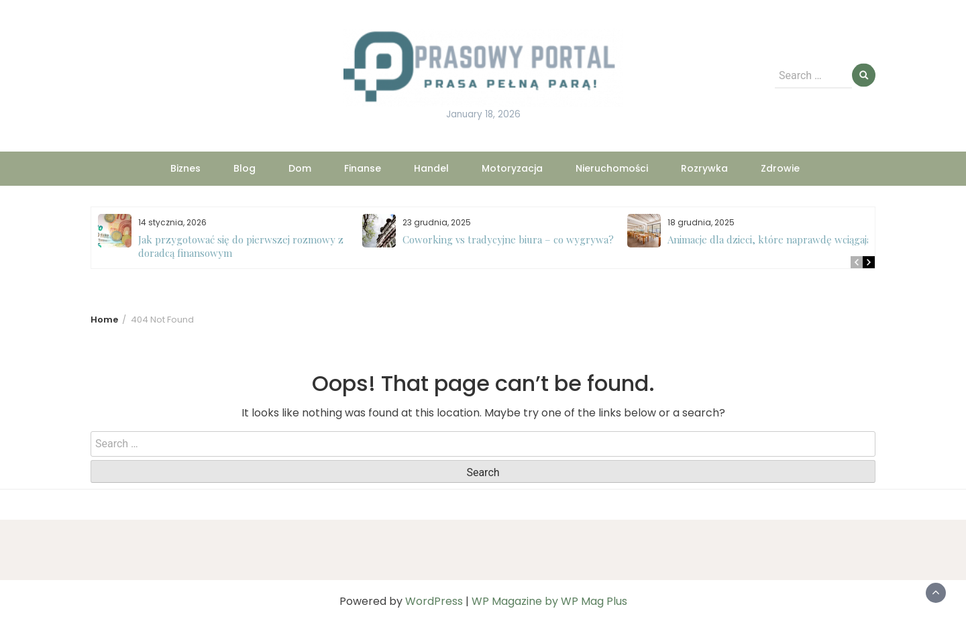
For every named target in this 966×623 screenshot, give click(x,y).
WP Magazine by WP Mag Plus (549, 601)
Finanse (362, 168)
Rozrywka (704, 168)
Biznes (185, 168)
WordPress (434, 601)
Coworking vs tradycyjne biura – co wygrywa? (508, 239)
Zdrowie (780, 168)
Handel (431, 168)
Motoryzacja (512, 168)
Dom (299, 168)
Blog (244, 168)
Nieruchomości (612, 168)
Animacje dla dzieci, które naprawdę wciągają (769, 239)
